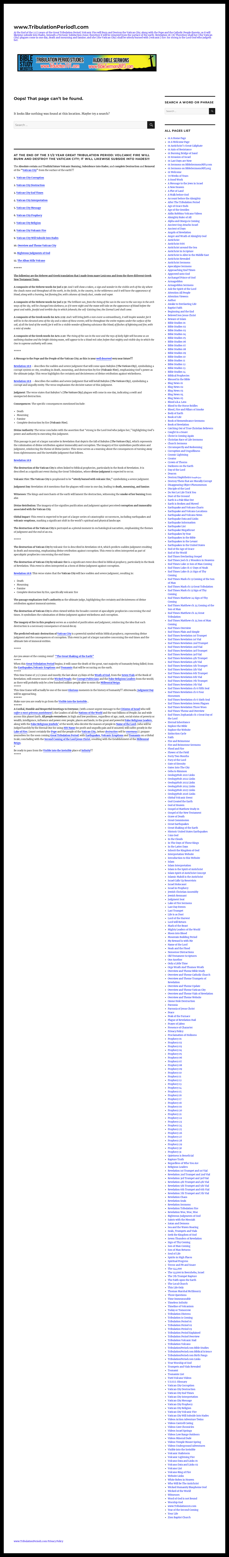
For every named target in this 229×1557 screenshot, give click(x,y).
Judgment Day (145, 690)
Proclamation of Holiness (182, 1035)
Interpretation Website (181, 854)
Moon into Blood (177, 933)
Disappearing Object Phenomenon (187, 484)
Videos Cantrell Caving (180, 1423)
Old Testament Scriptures (182, 955)
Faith (171, 737)
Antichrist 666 (176, 243)
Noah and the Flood (179, 948)
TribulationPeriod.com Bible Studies (188, 1347)
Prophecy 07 (175, 1061)
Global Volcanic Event (180, 797)
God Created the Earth (180, 801)
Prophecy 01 (175, 1038)
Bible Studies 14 (177, 371)
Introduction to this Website (184, 858)
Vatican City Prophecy (180, 1404)
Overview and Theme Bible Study (186, 971)
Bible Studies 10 (177, 356)
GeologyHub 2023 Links (181, 782)
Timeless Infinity (177, 1302)
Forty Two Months (178, 756)
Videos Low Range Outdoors (184, 1434)
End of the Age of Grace (181, 549)
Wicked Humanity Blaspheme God (187, 1487)
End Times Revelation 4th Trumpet (188, 658)
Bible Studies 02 (177, 326)
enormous (131, 731)
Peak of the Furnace (179, 1016)
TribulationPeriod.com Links (184, 1359)
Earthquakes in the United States (186, 545)
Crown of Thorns (177, 462)
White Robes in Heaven (181, 1479)
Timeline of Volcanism (181, 1306)
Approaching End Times (181, 270)
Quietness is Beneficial (181, 1155)
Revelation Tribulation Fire (183, 1208)
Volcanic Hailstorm (179, 1453)
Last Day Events (177, 907)
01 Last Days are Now (180, 160)
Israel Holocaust (177, 884)
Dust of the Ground (179, 496)
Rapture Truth (176, 1159)
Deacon (172, 473)
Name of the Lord (126, 724)
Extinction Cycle (177, 733)
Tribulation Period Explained (184, 1332)
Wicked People (62, 678)
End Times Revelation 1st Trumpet (187, 635)
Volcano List (175, 1468)
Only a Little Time (178, 963)
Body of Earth (175, 413)
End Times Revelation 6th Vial (185, 677)
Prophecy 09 (175, 1069)
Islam (171, 861)
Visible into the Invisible (73, 701)
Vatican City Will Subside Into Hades (188, 1415)
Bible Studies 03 (177, 330)
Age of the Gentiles (178, 209)
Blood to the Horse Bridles (183, 405)
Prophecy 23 (175, 1121)
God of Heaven (176, 805)
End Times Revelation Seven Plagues (188, 703)
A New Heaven (176, 187)
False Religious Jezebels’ (45, 724)
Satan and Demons (178, 1223)
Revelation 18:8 (22, 460)
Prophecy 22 (175, 1118)
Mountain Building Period (182, 937)
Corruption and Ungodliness (184, 451)
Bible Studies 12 (177, 364)
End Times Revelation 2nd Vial (185, 646)
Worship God (175, 1502)
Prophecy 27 (175, 1136)
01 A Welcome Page (178, 142)
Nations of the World (90, 712)
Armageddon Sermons (181, 285)
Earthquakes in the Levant (183, 541)
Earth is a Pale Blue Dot (181, 500)
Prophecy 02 (175, 1042)
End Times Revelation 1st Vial (184, 639)
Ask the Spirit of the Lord (182, 289)
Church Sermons (177, 443)
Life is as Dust (176, 914)
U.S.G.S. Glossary (177, 1381)
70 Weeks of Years (178, 175)
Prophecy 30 (175, 1148)
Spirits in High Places (180, 1257)
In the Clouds (175, 839)
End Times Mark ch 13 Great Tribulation (190, 586)
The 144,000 (175, 1268)
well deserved (104, 358)
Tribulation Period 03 (180, 1329)
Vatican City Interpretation (183, 1396)
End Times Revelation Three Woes (187, 707)
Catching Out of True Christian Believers (190, 428)
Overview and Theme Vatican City (37, 245)
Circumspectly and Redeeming (185, 447)
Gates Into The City (178, 767)
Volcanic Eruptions (44, 667)
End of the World (177, 552)
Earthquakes (25, 667)
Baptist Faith (175, 307)
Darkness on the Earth (180, 466)
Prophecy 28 (175, 1140)
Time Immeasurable (179, 1298)
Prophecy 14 (175, 1087)
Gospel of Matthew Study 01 (183, 809)
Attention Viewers (178, 296)
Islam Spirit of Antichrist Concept (187, 873)
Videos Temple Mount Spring (184, 1442)
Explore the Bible (177, 726)
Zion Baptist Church (179, 1517)
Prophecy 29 (175, 1144)
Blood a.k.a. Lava (177, 402)
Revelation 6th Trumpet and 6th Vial (188, 1189)
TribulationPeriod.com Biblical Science (190, 1351)
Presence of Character (180, 1027)
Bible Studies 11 (176, 360)
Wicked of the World (179, 1491)
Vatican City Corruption (181, 1385)
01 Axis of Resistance (180, 149)
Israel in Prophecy (178, 888)
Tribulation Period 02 (180, 1325)
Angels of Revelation (179, 232)
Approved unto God (179, 273)
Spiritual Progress (178, 1261)
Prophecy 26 (175, 1133)
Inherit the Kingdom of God (183, 850)
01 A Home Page (177, 138)
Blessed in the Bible (179, 379)
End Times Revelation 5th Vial (185, 669)
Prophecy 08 (175, 1065)
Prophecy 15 (175, 1091)
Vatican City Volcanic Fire (182, 1411)
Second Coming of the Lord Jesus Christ (67, 739)
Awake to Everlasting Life (182, 304)
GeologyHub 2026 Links (181, 793)
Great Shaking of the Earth (183, 827)
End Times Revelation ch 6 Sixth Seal (189, 699)
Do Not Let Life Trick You (182, 492)
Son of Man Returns (179, 1249)
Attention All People (179, 292)
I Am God (173, 835)
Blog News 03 (175, 390)
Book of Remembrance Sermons (186, 420)
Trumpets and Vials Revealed (184, 1366)
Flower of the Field (178, 752)
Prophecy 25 (175, 1129)
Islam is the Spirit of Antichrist (185, 869)
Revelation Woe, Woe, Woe (183, 1212)
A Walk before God (178, 194)
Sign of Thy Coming (179, 1242)
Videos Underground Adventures (186, 1445)
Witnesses (174, 1494)
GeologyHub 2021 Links (181, 775)
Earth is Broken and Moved (183, 503)
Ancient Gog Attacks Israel (183, 224)
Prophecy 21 (175, 1114)
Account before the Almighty (184, 198)
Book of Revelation (178, 424)
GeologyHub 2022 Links (181, 778)
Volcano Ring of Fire (179, 1472)
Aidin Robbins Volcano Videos (185, 213)
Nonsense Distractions (181, 952)
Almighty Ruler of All (179, 217)
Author (172, 300)
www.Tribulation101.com (182, 1506)
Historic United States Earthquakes (188, 831)
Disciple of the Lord (179, 488)
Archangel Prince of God (182, 277)
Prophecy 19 (175, 1106)
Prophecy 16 (175, 1095)
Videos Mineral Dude (179, 1438)
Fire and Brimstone (179, 741)
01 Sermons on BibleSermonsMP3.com (190, 164)
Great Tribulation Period (40, 663)
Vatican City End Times (181, 1393)
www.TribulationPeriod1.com (51, 27)
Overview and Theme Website (184, 997)
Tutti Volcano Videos (179, 1378)
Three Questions (177, 1295)
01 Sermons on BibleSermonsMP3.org (189, 168)
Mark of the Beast (178, 925)
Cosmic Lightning (178, 454)
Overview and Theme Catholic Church (189, 974)
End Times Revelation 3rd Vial (185, 654)
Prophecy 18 (175, 1102)
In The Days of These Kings (183, 842)
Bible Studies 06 (177, 341)
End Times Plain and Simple (183, 631)
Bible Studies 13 (176, 368)
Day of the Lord (176, 469)
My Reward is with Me (180, 940)
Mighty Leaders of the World (184, 929)
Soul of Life (174, 1253)
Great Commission (178, 820)
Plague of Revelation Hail (182, 1020)
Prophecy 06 (175, 1057)
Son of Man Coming (179, 1246)
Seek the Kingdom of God (182, 1234)
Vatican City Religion (179, 1408)
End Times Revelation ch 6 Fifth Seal (188, 688)
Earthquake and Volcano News (185, 515)
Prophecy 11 (174, 1076)
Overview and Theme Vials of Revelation (190, 993)
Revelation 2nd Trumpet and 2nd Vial (189, 1174)
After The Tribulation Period (184, 202)
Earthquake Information (182, 522)
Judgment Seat (176, 899)
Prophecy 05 (175, 1053)
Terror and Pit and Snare (182, 1264)
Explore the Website (179, 729)
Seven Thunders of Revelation (185, 1238)
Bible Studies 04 (177, 334)
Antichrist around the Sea (182, 247)
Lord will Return (177, 922)
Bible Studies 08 (177, 349)
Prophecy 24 (175, 1125)
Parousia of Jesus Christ (181, 1008)
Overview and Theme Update (184, 986)
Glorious (73, 690)
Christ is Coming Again (181, 435)
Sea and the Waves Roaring (183, 1227)
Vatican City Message (180, 1400)
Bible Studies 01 (177, 322)
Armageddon (175, 281)
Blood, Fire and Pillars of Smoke (186, 409)
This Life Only (176, 1287)
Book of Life (174, 417)
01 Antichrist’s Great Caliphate (185, 145)
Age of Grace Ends (178, 206)
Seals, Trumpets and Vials (182, 1231)
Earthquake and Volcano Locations (187, 511)
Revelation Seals (177, 1200)
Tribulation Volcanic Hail (182, 1340)
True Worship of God (180, 1362)
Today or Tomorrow (179, 1310)
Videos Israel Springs (180, 1430)
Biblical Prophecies (178, 375)
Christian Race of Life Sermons (185, 439)
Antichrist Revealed (179, 258)
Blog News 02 (175, 386)
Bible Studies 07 (177, 345)
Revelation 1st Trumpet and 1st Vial (188, 1170)
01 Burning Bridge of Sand (183, 153)
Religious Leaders (178, 1167)
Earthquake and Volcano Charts (186, 507)
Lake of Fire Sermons (180, 903)
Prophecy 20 (175, 1110)
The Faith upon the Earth (182, 1280)
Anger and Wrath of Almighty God (187, 236)
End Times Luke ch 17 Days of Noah (188, 567)
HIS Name (69, 727)
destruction (111, 731)
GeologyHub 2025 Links (181, 790)
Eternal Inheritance (179, 722)
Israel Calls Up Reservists (182, 880)
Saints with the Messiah (181, 1219)
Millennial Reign (110, 682)
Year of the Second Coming (183, 1509)
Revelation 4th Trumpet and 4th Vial (188, 1182)
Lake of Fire (20, 731)
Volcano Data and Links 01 (183, 1460)
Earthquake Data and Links (183, 518)
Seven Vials (128, 675)
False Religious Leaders (122, 678)
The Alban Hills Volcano (31, 260)
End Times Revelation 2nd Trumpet (188, 643)
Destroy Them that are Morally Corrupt (190, 481)
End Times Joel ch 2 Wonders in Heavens (191, 560)
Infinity (85, 750)
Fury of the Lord (177, 760)
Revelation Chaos (177, 1197)
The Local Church (178, 1283)
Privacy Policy (175, 1031)
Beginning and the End (181, 311)
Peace (171, 1012)
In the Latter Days (178, 846)
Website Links (176, 1476)
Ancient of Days (177, 228)
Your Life (173, 1513)
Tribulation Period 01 (180, 1321)
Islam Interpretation (179, 865)
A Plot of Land (176, 191)
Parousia (173, 1004)
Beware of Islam (177, 319)
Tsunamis (66, 667)
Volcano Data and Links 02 (183, 1464)
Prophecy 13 (174, 1084)
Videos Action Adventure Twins (186, 1419)
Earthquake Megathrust (181, 530)
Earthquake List (177, 526)
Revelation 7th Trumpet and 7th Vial (188, 1193)
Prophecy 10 (175, 1072)
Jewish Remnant (177, 895)
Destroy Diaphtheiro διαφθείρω (184, 477)
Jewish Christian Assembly (183, 891)
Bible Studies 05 (177, 338)
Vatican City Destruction (30, 185)
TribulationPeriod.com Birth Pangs (188, 1355)
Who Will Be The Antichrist (183, 1483)
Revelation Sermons (179, 1204)
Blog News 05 (175, 398)
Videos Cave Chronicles (181, 1427)
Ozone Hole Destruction (181, 1001)
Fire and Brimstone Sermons (184, 744)
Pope (54, 731)
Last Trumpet (175, 910)
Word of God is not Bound (182, 1498)
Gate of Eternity (177, 763)
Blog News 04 (175, 394)
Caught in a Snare (178, 432)
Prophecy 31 (174, 1151)
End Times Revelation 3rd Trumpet (187, 650)
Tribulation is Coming (180, 1317)
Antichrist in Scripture (180, 251)
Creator (172, 458)
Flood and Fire (176, 748)
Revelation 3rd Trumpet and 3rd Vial (188, 1178)
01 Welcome (174, 172)
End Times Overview (179, 628)
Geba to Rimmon (177, 771)
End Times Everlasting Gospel (185, 556)
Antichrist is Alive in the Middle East (188, 255)
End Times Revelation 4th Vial (185, 662)
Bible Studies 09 (177, 353)
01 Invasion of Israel (179, 157)
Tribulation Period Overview (183, 1336)
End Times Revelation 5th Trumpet (188, 665)
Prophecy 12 (175, 1080)
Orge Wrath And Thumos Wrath (186, 967)
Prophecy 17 (175, 1099)
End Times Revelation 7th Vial (185, 684)
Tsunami (173, 1370)
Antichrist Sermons (179, 262)
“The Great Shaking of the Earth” (74, 656)
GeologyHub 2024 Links (181, 786)
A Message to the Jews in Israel (185, 183)
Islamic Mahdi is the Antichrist (185, 876)
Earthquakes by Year (179, 533)
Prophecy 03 (175, 1046)
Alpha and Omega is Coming (184, 221)
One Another (175, 959)
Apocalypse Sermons (180, 266)
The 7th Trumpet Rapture (182, 1276)
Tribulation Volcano (179, 1344)
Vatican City (29, 170)
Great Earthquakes (178, 824)
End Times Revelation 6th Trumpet (188, 673)
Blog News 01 (175, 383)
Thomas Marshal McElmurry (184, 1291)
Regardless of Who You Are (183, 1163)
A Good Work (175, 179)
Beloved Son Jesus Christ (182, 315)
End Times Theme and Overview (186, 711)
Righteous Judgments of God (33, 253)
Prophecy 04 (175, 1050)
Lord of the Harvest (179, 918)
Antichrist (173, 240)
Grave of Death (176, 816)
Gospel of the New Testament (184, 812)
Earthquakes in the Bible (182, 537)
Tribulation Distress (179, 1313)
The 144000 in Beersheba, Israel (186, 1272)
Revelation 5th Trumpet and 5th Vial (188, 1185)
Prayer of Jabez (176, 1023)
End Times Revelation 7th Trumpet (188, 680)
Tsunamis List (176, 1374)
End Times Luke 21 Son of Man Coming (190, 564)
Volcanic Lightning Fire (181, 1457)
